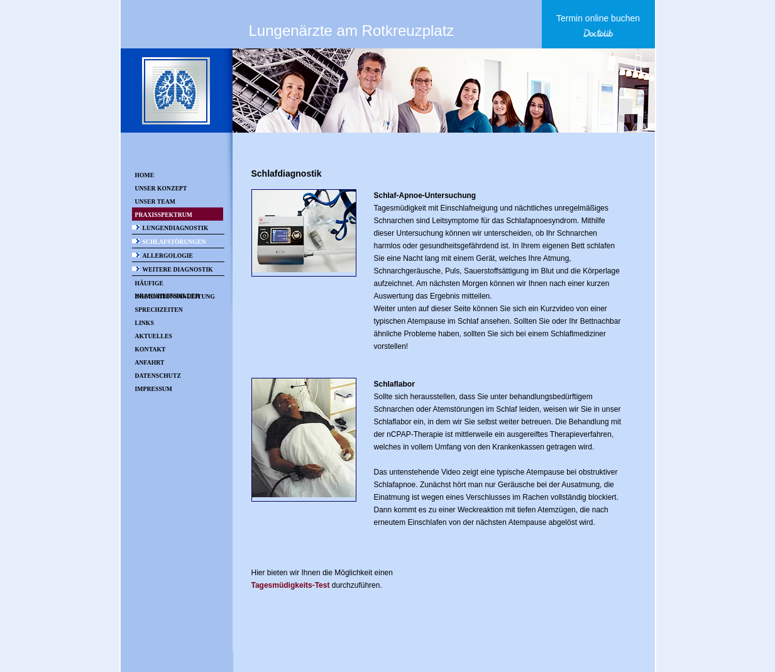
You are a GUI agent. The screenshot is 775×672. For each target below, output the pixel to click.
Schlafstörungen (174, 241)
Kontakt (150, 349)
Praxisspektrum (163, 214)
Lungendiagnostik (176, 227)
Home (145, 175)
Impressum (154, 388)
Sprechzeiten (159, 309)
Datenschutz (158, 375)
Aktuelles (154, 336)
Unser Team (155, 201)
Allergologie (168, 255)
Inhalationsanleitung (175, 296)
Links (144, 322)
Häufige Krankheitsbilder (167, 284)
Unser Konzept (161, 188)
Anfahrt (150, 362)
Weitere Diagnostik (178, 269)
